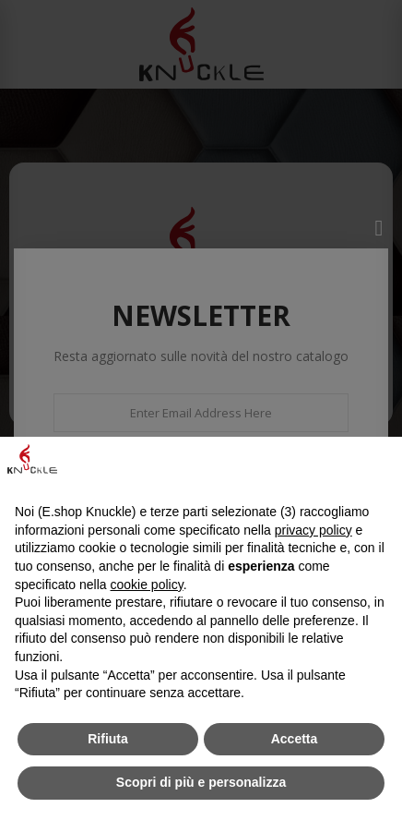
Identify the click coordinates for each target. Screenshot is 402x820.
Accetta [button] (294, 738)
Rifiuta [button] (108, 738)
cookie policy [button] (147, 584)
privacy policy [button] (313, 530)
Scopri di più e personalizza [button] (201, 782)
